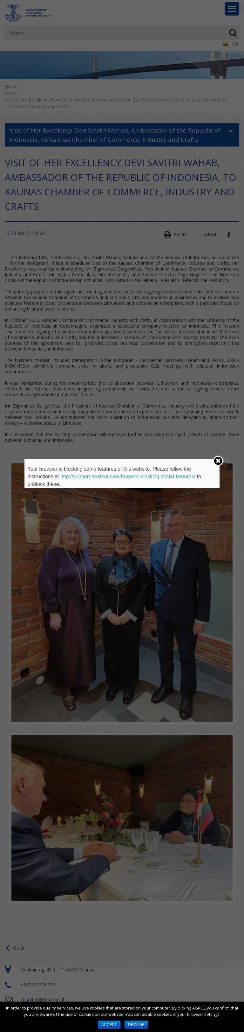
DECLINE (136, 1024)
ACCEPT (109, 1024)
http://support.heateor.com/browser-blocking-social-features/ (127, 476)
